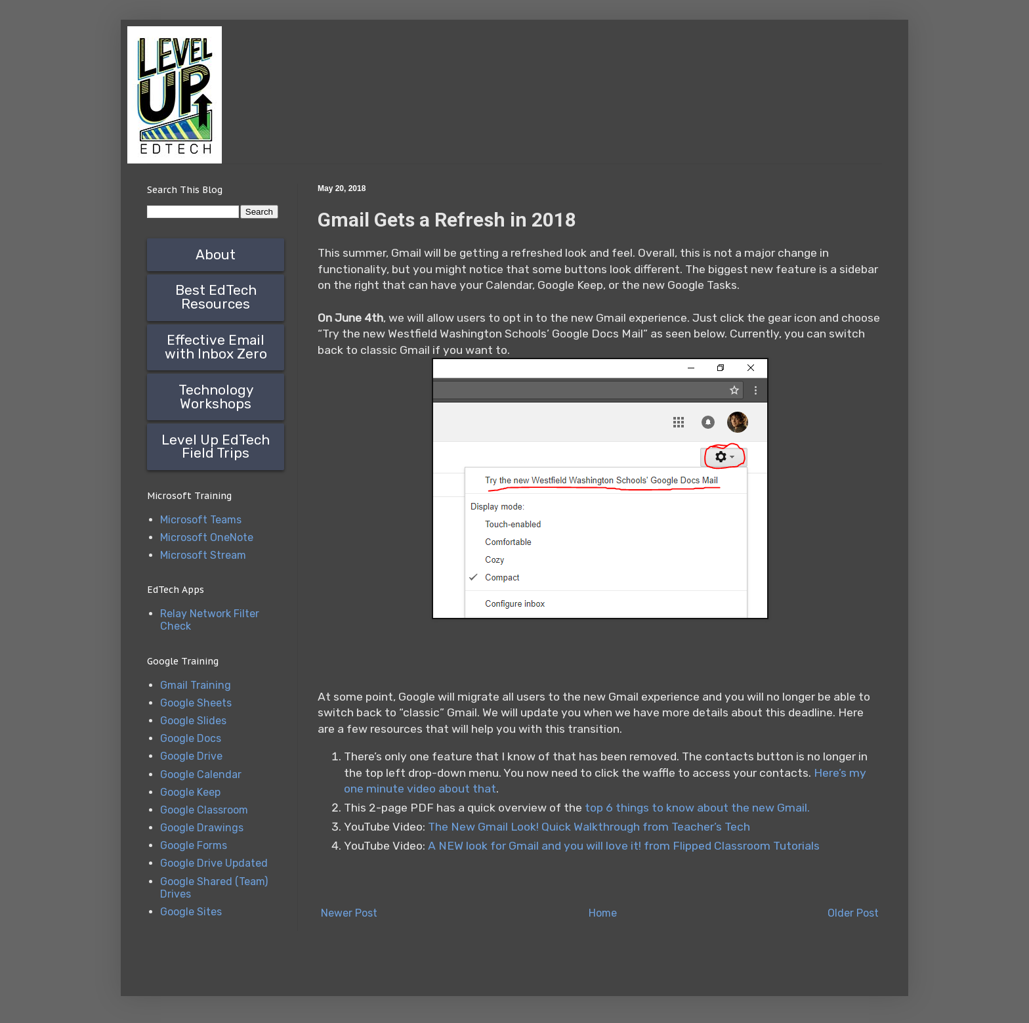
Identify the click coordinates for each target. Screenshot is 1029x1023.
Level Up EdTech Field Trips (215, 447)
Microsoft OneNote (206, 537)
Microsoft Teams (201, 519)
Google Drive (191, 756)
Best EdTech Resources (216, 297)
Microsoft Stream (203, 555)
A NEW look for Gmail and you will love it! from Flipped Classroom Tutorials (624, 845)
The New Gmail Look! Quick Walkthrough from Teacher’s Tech (590, 826)
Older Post (853, 913)
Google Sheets (196, 703)
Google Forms (193, 845)
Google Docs (190, 738)
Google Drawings (201, 827)
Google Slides (193, 720)
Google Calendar (201, 774)
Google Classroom (204, 810)
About (216, 255)
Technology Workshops (215, 397)
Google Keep (190, 792)
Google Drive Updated (214, 863)
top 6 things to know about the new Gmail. (697, 807)
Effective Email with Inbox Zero (216, 347)
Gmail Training (195, 685)
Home (603, 913)
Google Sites (191, 911)
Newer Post (349, 913)
